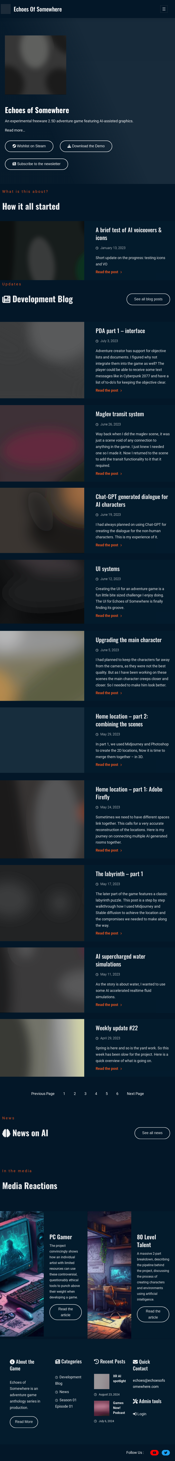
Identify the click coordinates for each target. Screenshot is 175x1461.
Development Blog (68, 1412)
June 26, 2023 (110, 489)
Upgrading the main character (129, 699)
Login (139, 1431)
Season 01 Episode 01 (66, 1435)
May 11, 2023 (110, 1030)
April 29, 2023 (110, 1087)
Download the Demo (86, 146)
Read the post (107, 455)
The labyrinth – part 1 (119, 939)
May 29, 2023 (110, 790)
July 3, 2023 (109, 406)
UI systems (108, 623)
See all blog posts (148, 309)
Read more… (15, 130)
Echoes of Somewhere (38, 9)
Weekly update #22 (117, 1077)
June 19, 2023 (110, 570)
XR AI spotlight (119, 1421)
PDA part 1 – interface (120, 396)
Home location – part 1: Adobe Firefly (129, 859)
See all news (152, 1143)
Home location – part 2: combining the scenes (122, 775)
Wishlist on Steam (29, 146)
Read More (24, 1432)
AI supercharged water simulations (120, 1015)
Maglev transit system (120, 479)
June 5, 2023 (109, 709)
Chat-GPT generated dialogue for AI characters (132, 556)
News (64, 1424)
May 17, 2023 (110, 949)
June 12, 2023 (110, 633)
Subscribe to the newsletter (36, 164)
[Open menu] (164, 9)
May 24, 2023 (110, 873)
